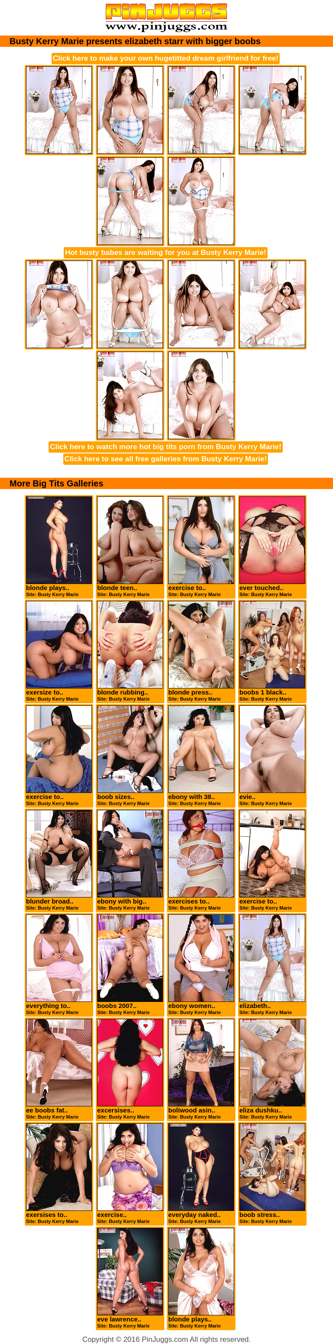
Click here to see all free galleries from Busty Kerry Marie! (166, 459)
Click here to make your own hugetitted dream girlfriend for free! (165, 58)
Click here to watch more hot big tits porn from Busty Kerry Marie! (165, 447)
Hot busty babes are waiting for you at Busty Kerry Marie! (165, 252)
